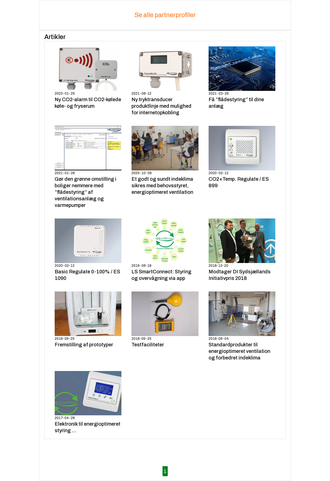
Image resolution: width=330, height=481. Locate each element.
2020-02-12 (242, 157)
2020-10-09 (164, 160)
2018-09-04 (242, 326)
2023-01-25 (88, 77)
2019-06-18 (164, 249)
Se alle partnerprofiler (165, 15)
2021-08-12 (164, 81)
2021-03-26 (242, 77)
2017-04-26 (88, 402)
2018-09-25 (88, 319)
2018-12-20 (242, 249)
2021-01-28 (88, 167)
